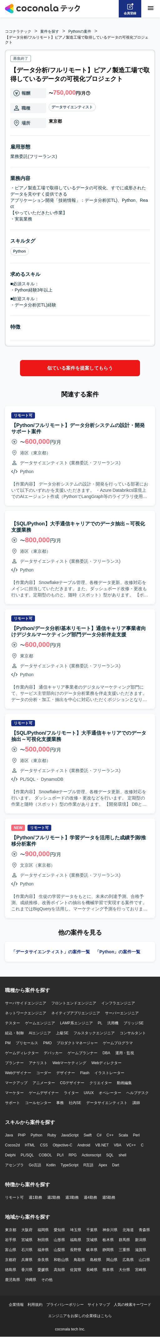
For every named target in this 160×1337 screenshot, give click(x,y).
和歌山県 (61, 1260)
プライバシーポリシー (65, 1304)
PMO (47, 1043)
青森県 (144, 1230)
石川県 (26, 1250)
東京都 (10, 1230)
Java (9, 1135)
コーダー (43, 1073)
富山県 (10, 1250)
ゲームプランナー (83, 1053)
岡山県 (112, 1260)
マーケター (14, 1093)
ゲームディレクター (22, 1053)
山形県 (59, 1240)
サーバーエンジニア (122, 1013)
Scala (123, 1135)
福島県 (75, 1240)
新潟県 (140, 1240)
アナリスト (38, 1063)
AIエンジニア (40, 1033)
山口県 (144, 1260)
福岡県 (43, 1230)
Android (83, 1145)
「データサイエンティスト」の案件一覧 (50, 951)
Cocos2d (12, 1145)
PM (8, 1043)
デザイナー (65, 1073)
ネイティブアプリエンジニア (75, 1013)
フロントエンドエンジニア (73, 1003)
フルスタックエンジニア (94, 1033)
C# (99, 1135)
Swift (87, 1135)
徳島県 (10, 1270)
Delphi (10, 1155)
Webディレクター (106, 1063)
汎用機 (112, 1023)
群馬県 (124, 1240)
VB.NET (102, 1145)
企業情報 (16, 1304)
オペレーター (110, 1093)
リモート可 (14, 1197)
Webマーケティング (69, 1063)
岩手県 (10, 1240)
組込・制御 (14, 1033)
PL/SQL (27, 1155)
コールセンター (38, 1103)
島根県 (95, 1260)
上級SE (62, 1033)
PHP (22, 1135)
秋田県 (43, 1240)
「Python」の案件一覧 (117, 951)
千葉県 (92, 1230)
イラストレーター (109, 1073)
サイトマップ (99, 1304)
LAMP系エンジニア (76, 1023)
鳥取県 (79, 1260)
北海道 (128, 1230)
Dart (115, 1165)
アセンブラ (14, 1165)
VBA (117, 1145)
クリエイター (100, 1083)
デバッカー (53, 1053)
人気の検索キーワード (132, 1304)
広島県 (128, 1260)
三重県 (124, 1250)
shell (123, 1155)
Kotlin (51, 1165)
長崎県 (92, 1270)
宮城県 (26, 1240)
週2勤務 (54, 1197)
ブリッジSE (133, 1023)
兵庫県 (26, 1260)
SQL (109, 1155)
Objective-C (62, 1145)
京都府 (10, 1260)
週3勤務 (72, 1197)
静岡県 (108, 1250)
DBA (106, 1053)
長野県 (75, 1250)
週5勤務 (109, 1197)
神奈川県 (110, 1230)
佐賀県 (75, 1270)
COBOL (45, 1155)
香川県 (26, 1270)
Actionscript (91, 1155)
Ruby (51, 1135)
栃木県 (108, 1240)
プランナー (14, 1063)
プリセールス (27, 1043)
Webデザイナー (18, 1073)
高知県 (59, 1270)
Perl (136, 1135)
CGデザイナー (72, 1083)
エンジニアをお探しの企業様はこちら (80, 1316)
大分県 (124, 1270)
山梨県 (59, 1250)
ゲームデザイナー (44, 1093)
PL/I (60, 1155)
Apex (102, 1165)
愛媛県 (43, 1270)
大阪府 (26, 1230)
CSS (44, 1145)
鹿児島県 (12, 1280)
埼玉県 (75, 1230)
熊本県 (108, 1270)
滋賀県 (140, 1250)
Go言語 (35, 1165)
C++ (110, 1135)
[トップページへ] (42, 8)
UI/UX (89, 1093)
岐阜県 (92, 1250)
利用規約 (35, 1304)
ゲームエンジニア (40, 1023)
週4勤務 (90, 1197)
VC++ (131, 1145)
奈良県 (43, 1260)
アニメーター (43, 1083)
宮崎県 (140, 1270)
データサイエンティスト (72, 107)
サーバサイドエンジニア (25, 1003)
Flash (84, 1073)
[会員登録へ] (130, 8)
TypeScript (69, 1165)
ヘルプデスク (137, 1093)
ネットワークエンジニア (25, 1013)
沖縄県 (30, 1280)
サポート (12, 1103)
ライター (71, 1093)
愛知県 (59, 1230)
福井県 (43, 1250)
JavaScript (69, 1135)
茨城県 (92, 1240)
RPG (72, 1155)
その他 (46, 1280)
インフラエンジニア (118, 1003)
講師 (136, 1103)
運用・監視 (124, 1053)
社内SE (75, 1103)
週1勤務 (35, 1197)
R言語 (88, 1165)
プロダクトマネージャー (77, 1043)
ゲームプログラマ (118, 1043)
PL (100, 1023)
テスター (12, 1023)
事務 (60, 1103)
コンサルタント (133, 1033)
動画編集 (124, 1083)
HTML (30, 1145)
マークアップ (16, 1083)
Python (19, 251)
